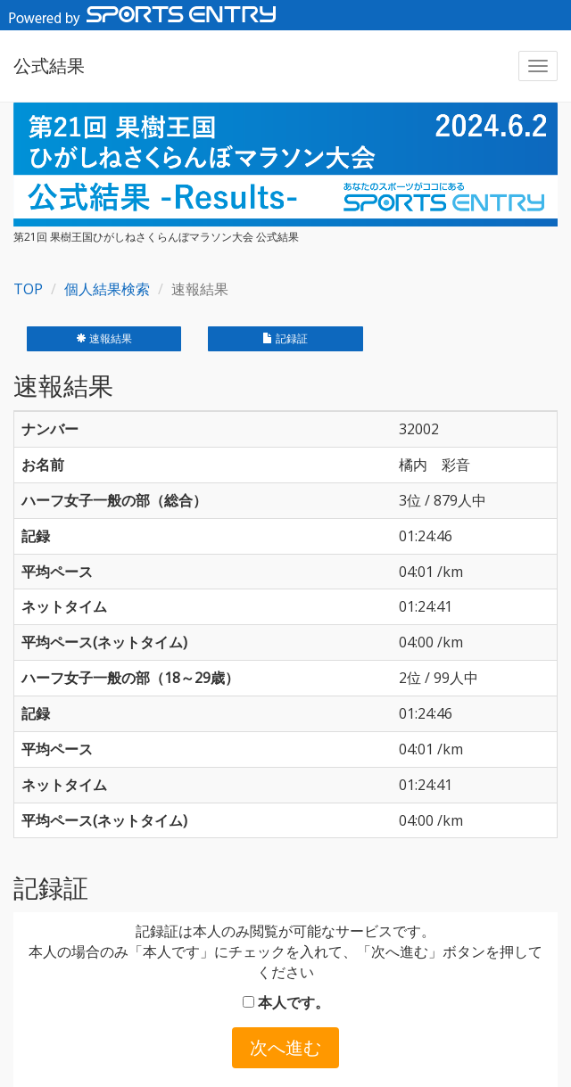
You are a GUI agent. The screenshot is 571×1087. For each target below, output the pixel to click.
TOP (28, 289)
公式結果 (49, 66)
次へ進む (285, 1047)
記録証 (285, 338)
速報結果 (104, 338)
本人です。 (286, 1002)
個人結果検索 (107, 289)
